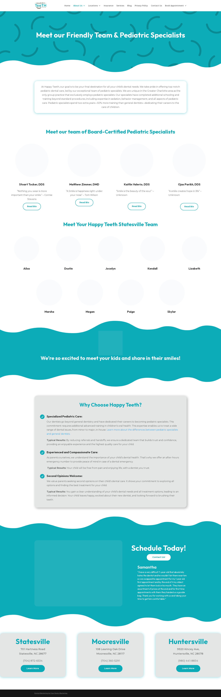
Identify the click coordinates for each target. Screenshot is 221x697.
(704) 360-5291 (110, 660)
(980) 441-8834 (188, 660)
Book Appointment (174, 6)
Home (67, 6)
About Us (77, 6)
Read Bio (32, 206)
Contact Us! (158, 557)
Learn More (33, 668)
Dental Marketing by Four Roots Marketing (50, 693)
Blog (129, 6)
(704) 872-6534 (33, 660)
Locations (93, 6)
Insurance (108, 6)
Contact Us (156, 6)
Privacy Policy (141, 6)
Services (120, 6)
